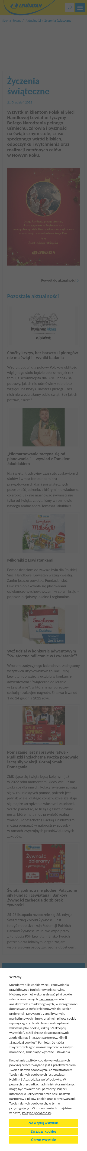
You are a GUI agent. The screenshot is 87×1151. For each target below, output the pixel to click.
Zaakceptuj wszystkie (43, 1123)
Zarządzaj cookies (43, 1131)
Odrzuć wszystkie (43, 1140)
